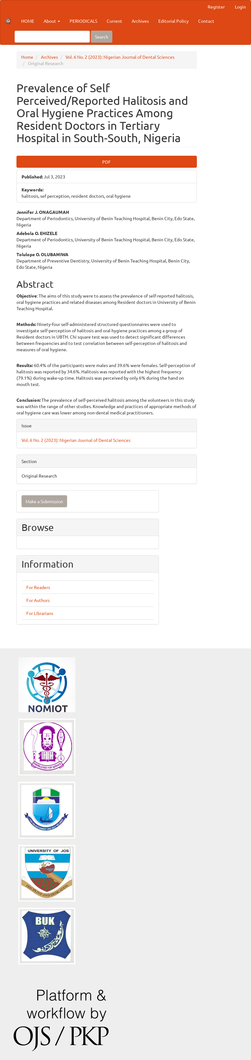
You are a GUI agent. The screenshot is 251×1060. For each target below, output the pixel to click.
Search (101, 36)
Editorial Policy (173, 21)
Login (240, 6)
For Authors (38, 600)
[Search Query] (52, 37)
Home (27, 57)
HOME (27, 21)
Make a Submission (44, 501)
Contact (206, 21)
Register (216, 6)
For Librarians (39, 613)
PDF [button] (106, 162)
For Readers (38, 587)
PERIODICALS (83, 21)
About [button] (52, 21)
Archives (140, 21)
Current (114, 21)
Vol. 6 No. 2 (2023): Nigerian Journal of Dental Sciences (120, 57)
